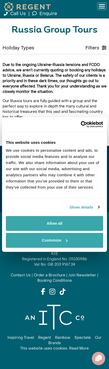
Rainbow (62, 337)
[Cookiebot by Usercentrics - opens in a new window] (80, 124)
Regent (44, 337)
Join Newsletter (82, 275)
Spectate (82, 337)
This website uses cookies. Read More (54, 348)
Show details (81, 207)
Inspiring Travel (20, 337)
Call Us (15, 14)
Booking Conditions (54, 280)
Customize (55, 240)
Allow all (54, 223)
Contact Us (21, 275)
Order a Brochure (49, 275)
